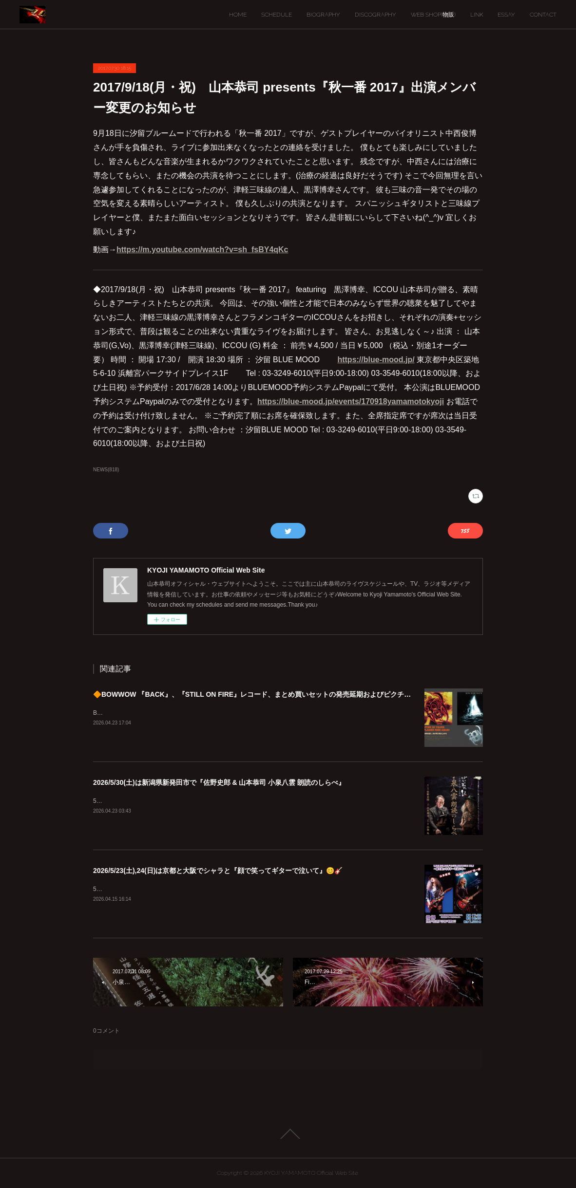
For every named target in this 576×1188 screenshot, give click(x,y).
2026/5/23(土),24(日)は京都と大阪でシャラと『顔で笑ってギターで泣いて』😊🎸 (218, 870)
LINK (476, 14)
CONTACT (543, 14)
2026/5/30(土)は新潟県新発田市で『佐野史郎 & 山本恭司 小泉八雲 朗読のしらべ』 (219, 782)
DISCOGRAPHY (375, 14)
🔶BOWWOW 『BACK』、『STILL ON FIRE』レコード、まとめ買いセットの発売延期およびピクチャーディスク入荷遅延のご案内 (296, 694)
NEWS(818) (106, 469)
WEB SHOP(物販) (433, 14)
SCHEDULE (276, 14)
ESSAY (506, 14)
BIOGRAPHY (323, 14)
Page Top (288, 1134)
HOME (238, 14)
